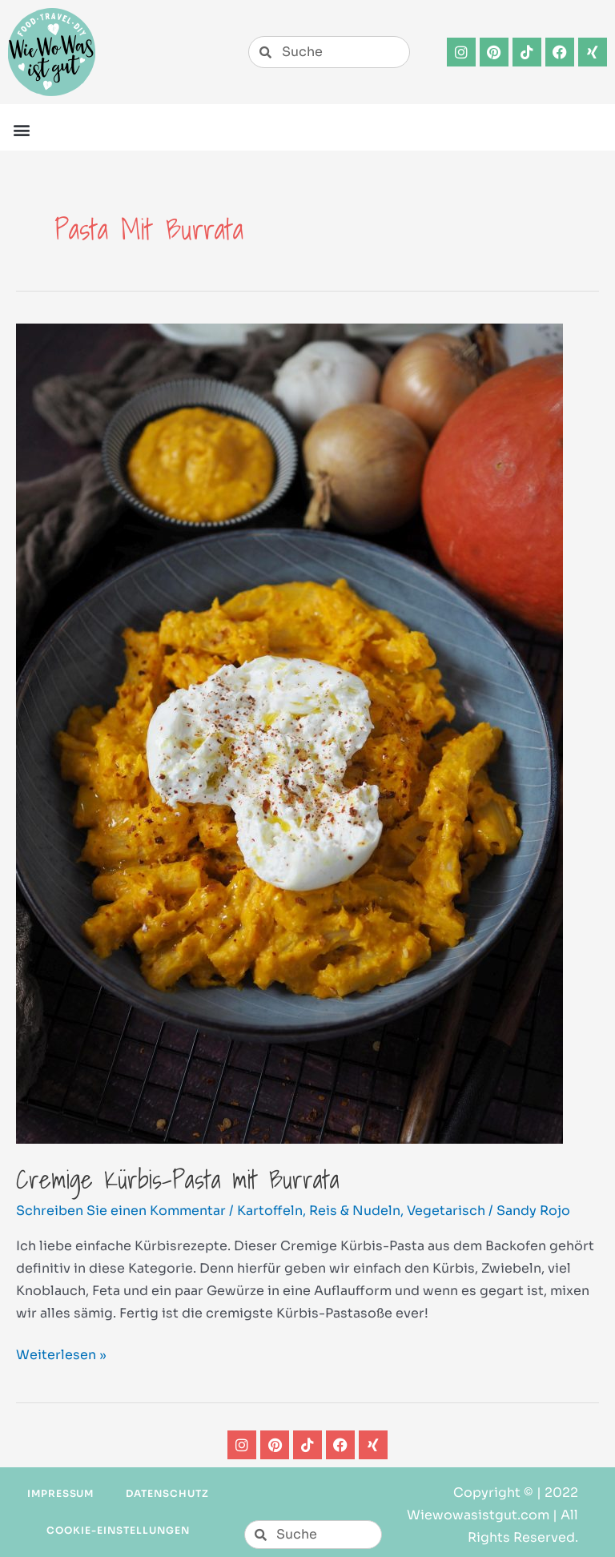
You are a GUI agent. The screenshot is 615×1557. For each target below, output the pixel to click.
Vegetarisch (446, 1210)
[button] (21, 129)
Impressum (60, 1493)
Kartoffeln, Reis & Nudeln (318, 1210)
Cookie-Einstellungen (117, 1530)
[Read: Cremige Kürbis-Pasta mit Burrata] (289, 732)
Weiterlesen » (61, 1353)
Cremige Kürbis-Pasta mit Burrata (178, 1179)
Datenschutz (167, 1493)
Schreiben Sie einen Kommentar (121, 1210)
